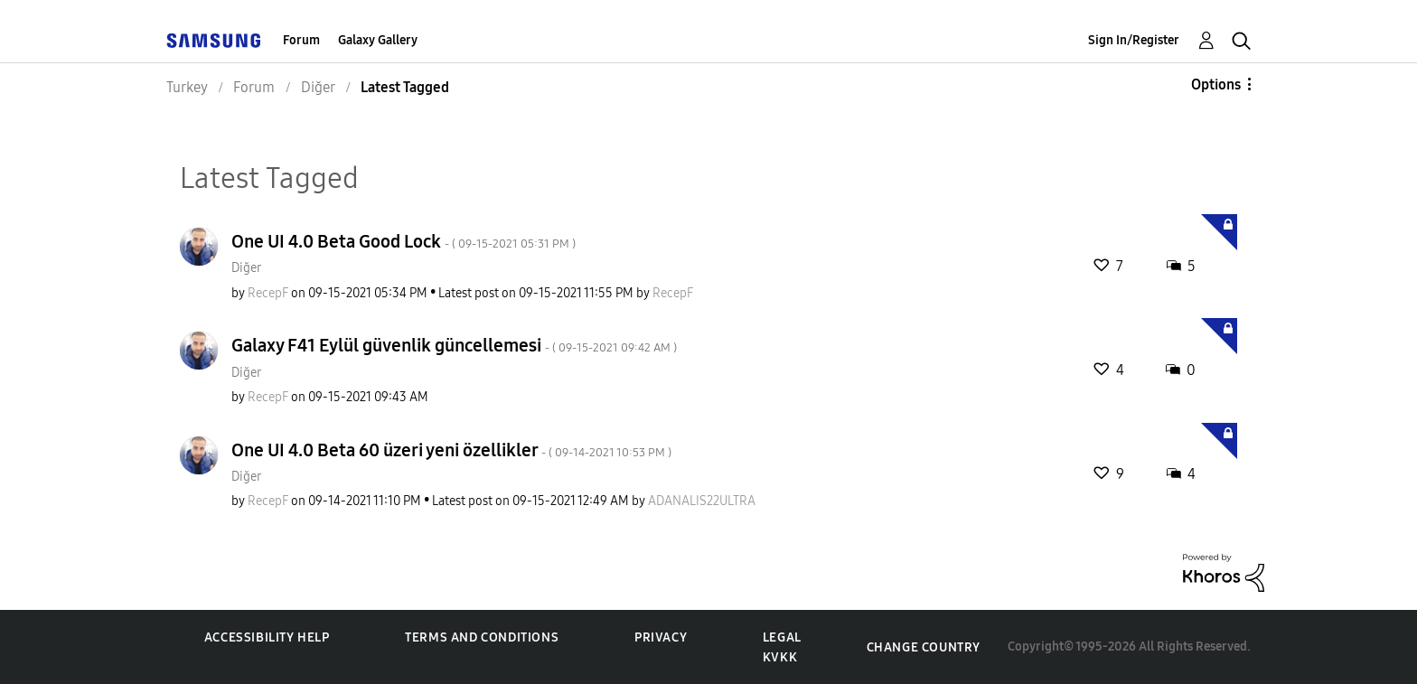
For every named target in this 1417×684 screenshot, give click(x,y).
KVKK (780, 657)
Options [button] (1216, 84)
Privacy (660, 637)
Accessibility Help (267, 637)
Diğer (246, 268)
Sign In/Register (1133, 40)
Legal (782, 637)
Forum (301, 40)
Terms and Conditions (481, 637)
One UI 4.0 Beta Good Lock (403, 241)
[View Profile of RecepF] (268, 293)
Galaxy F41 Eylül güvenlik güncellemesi (454, 345)
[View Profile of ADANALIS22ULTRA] (701, 501)
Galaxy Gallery (378, 40)
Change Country (924, 647)
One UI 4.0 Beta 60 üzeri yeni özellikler (451, 450)
